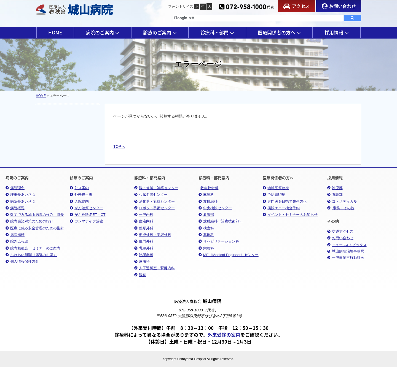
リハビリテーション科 (218, 241)
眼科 (140, 275)
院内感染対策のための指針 (29, 221)
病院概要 (15, 208)
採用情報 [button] (336, 32)
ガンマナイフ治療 (86, 221)
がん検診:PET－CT (87, 215)
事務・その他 (341, 208)
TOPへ (119, 146)
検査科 (206, 228)
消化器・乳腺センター (154, 201)
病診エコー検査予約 (281, 208)
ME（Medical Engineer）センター (228, 255)
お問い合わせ (339, 6)
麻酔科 (206, 194)
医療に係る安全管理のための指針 (35, 228)
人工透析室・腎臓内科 (154, 268)
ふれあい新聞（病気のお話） (31, 255)
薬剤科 (206, 235)
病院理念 (15, 188)
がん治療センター (86, 208)
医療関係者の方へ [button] (279, 32)
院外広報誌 (17, 241)
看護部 (206, 215)
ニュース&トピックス (347, 245)
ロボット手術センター (154, 208)
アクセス (296, 6)
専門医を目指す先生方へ (285, 201)
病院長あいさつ (20, 201)
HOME (55, 32)
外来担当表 (81, 194)
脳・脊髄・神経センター (156, 188)
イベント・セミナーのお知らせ (290, 215)
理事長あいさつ (20, 194)
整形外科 (143, 228)
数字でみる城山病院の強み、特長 (35, 215)
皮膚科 (142, 261)
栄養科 (206, 248)
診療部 (335, 188)
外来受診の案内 (224, 334)
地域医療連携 (276, 188)
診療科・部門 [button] (217, 32)
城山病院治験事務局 (345, 251)
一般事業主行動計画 (345, 258)
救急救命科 (209, 188)
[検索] (258, 18)
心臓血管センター (151, 194)
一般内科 (143, 215)
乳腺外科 (143, 248)
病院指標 (15, 235)
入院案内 (79, 201)
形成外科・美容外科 (152, 235)
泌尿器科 (143, 255)
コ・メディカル (342, 201)
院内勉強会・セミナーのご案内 (33, 248)
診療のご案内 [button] (160, 32)
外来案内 (79, 188)
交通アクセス (340, 231)
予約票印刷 (274, 194)
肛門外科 (143, 241)
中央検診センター (215, 208)
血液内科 (143, 221)
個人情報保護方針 (22, 261)
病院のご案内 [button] (102, 32)
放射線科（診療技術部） (220, 221)
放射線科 (208, 201)
